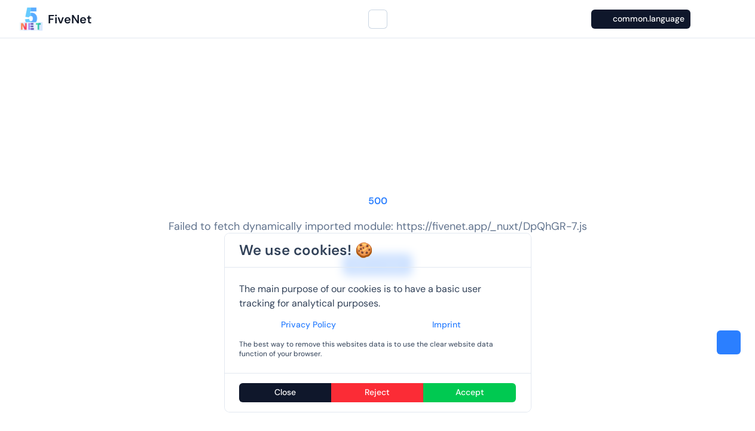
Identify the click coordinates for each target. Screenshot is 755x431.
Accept (470, 392)
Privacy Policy (308, 324)
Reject (377, 392)
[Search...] (377, 19)
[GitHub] (726, 19)
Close (285, 392)
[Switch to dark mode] (703, 19)
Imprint (446, 324)
